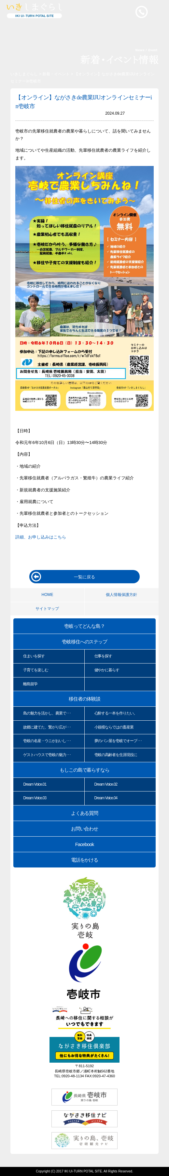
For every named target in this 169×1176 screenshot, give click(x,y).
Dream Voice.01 (34, 784)
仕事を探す (103, 656)
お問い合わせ (84, 828)
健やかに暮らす (107, 670)
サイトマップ (47, 608)
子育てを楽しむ (35, 670)
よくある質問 (84, 813)
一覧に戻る (84, 577)
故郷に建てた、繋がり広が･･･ (47, 727)
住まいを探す (34, 656)
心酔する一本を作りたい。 (115, 713)
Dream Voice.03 (34, 798)
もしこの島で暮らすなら (84, 770)
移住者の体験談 (85, 699)
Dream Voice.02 (106, 784)
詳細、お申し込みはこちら (40, 537)
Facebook (84, 844)
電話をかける (84, 860)
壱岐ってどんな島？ (84, 626)
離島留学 (30, 684)
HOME (47, 594)
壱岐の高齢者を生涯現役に (115, 754)
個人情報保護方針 (121, 594)
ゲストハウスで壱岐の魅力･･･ (47, 754)
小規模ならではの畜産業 (114, 727)
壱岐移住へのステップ (84, 641)
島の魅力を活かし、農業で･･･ (47, 713)
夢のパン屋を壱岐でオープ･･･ (118, 741)
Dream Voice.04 (106, 798)
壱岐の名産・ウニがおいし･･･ (47, 741)
